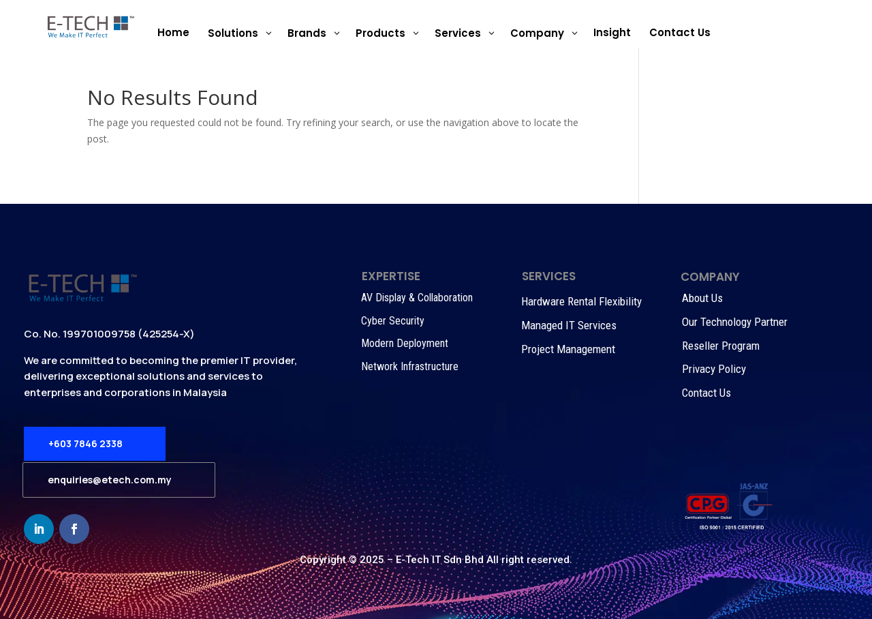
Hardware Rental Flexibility (581, 301)
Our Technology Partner (735, 322)
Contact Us (706, 392)
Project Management (568, 349)
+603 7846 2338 (85, 443)
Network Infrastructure (409, 366)
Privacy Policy (714, 369)
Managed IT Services (569, 325)
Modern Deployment (404, 343)
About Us (702, 298)
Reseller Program (721, 345)
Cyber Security (392, 320)
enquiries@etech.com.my (110, 479)
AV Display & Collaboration (417, 297)
